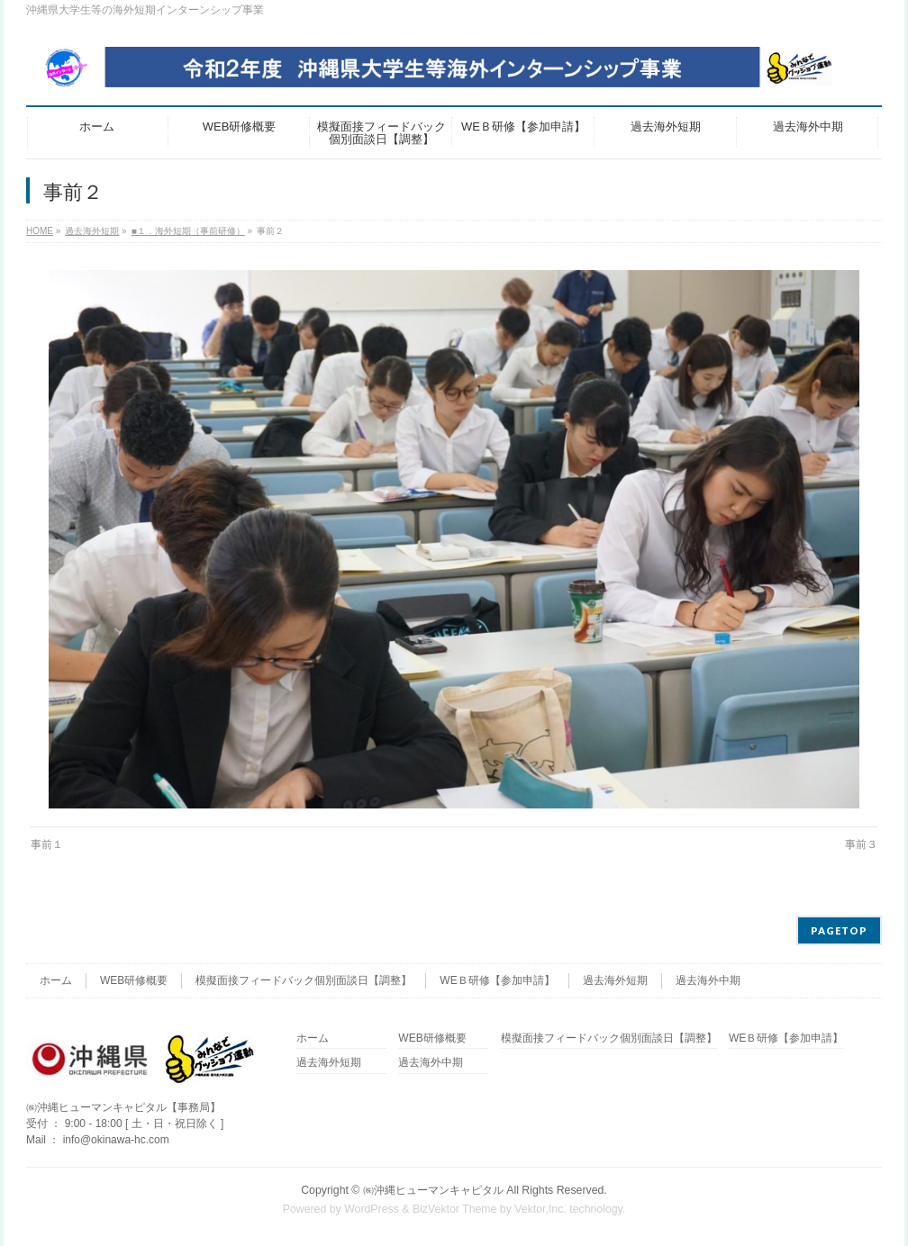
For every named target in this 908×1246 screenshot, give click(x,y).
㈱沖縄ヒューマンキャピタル (433, 1190)
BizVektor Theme (455, 1209)
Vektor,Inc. (540, 1209)
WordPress (371, 1209)
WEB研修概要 (134, 980)
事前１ (47, 844)
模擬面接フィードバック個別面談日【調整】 (303, 980)
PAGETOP (839, 930)
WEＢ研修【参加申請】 (497, 980)
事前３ (861, 844)
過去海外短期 (615, 980)
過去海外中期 (708, 980)
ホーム (56, 980)
